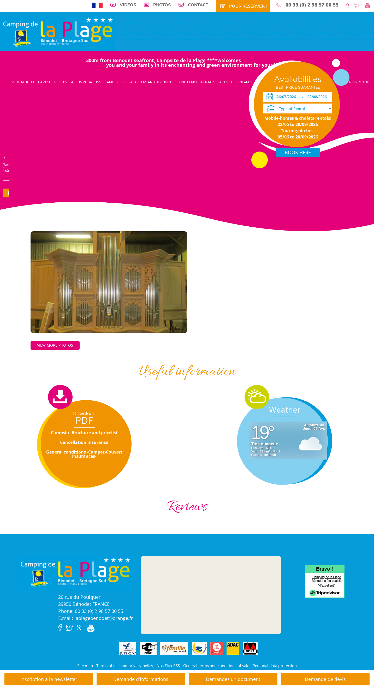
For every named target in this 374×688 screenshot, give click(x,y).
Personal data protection (275, 665)
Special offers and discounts (147, 82)
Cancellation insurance (84, 442)
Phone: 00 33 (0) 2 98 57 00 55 (90, 611)
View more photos (55, 345)
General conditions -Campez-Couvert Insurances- (84, 454)
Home (7, 158)
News (6, 164)
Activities (227, 82)
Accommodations (86, 82)
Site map (85, 665)
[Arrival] (287, 97)
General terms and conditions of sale (216, 665)
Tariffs (111, 82)
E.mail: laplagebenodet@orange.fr (95, 618)
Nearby (246, 82)
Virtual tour (22, 82)
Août (6, 170)
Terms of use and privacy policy (124, 665)
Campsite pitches (52, 82)
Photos (162, 5)
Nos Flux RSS (168, 665)
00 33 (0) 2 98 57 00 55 (312, 5)
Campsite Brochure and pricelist (84, 433)
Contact (198, 5)
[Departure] (318, 97)
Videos (128, 5)
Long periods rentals (196, 82)
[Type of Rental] (297, 108)
